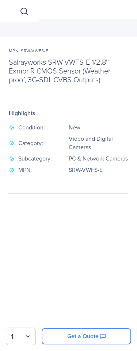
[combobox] (21, 336)
